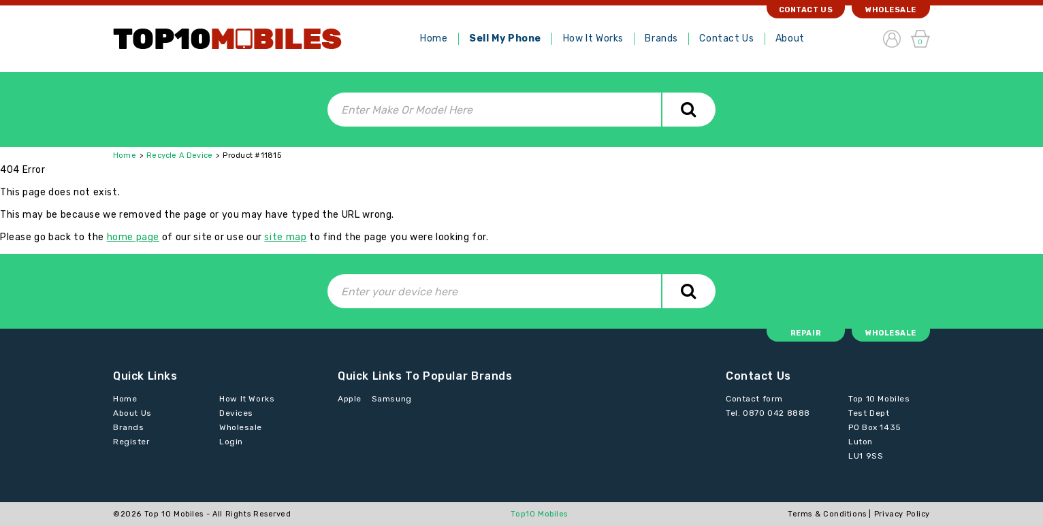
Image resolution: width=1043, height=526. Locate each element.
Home (433, 38)
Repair (805, 333)
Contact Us (726, 38)
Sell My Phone (505, 38)
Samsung (392, 399)
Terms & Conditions (827, 514)
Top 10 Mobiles (174, 514)
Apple (350, 399)
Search (688, 110)
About (790, 38)
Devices (236, 413)
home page (133, 237)
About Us (132, 413)
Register (131, 441)
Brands (661, 38)
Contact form (754, 399)
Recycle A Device (179, 155)
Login (231, 441)
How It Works (593, 38)
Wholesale (890, 9)
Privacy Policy (902, 514)
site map (285, 237)
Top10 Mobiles (539, 514)
